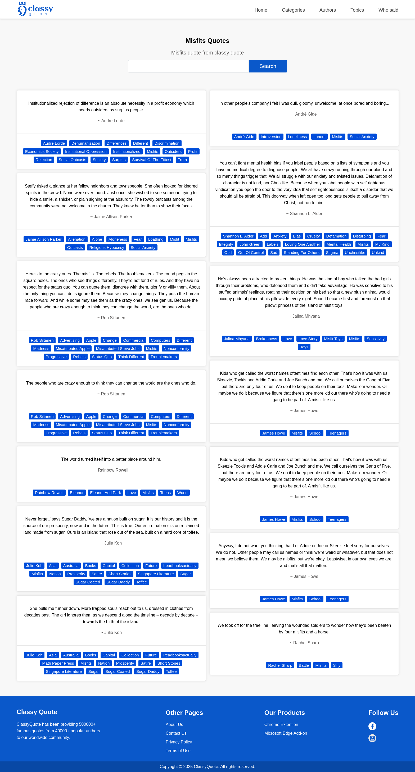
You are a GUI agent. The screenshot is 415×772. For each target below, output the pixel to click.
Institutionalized (126, 151)
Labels (272, 244)
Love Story (308, 338)
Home (261, 10)
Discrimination (167, 143)
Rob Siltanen (42, 340)
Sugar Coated (88, 582)
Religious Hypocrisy (106, 247)
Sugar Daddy (118, 582)
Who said (388, 10)
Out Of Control (251, 252)
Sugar (185, 574)
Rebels (79, 356)
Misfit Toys (333, 338)
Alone (97, 239)
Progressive (56, 356)
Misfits (152, 151)
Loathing (156, 239)
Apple (91, 340)
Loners (319, 136)
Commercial (133, 340)
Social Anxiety (143, 247)
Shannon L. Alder (238, 236)
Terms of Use (178, 750)
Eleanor (77, 492)
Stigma (332, 252)
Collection (130, 565)
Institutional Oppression (86, 151)
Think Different (131, 356)
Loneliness (297, 136)
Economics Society (42, 151)
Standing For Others (301, 252)
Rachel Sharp (280, 665)
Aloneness (118, 239)
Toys (304, 347)
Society (99, 159)
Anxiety (279, 236)
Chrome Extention (281, 724)
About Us (174, 724)
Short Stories (120, 574)
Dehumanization (85, 143)
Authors (327, 10)
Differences (117, 143)
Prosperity (76, 574)
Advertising (70, 340)
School (315, 433)
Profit (192, 151)
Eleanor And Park (105, 492)
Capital (109, 565)
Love (131, 492)
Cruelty (313, 236)
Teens (165, 492)
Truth (182, 159)
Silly (336, 665)
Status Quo (102, 356)
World (182, 492)
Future (151, 565)
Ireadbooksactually (179, 565)
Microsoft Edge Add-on (285, 733)
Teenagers (337, 433)
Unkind (378, 252)
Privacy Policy (179, 742)
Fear (138, 239)
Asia (53, 565)
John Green (250, 244)
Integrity (226, 244)
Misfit (174, 239)
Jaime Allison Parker (44, 239)
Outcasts (75, 247)
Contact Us (176, 733)
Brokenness (266, 338)
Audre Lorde (54, 143)
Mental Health (339, 244)
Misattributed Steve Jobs (117, 348)
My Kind (382, 244)
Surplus (119, 159)
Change (110, 340)
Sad (273, 252)
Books (90, 565)
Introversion (271, 136)
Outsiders (173, 151)
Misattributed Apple (73, 348)
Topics (357, 10)
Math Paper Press (58, 663)
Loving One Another (302, 244)
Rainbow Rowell (49, 492)
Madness (41, 348)
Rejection (44, 159)
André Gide (244, 136)
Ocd (228, 252)
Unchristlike (355, 252)
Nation (55, 574)
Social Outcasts (72, 159)
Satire (97, 574)
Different (140, 143)
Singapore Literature (156, 574)
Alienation (76, 239)
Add (263, 236)
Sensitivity (376, 338)
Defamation (336, 236)
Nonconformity (177, 348)
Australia (71, 565)
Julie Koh (34, 565)
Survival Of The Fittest (151, 159)
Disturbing (362, 236)
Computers (160, 340)
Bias (297, 236)
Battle (304, 665)
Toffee (141, 582)
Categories (293, 10)
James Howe (273, 433)
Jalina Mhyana (237, 338)
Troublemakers (164, 356)
